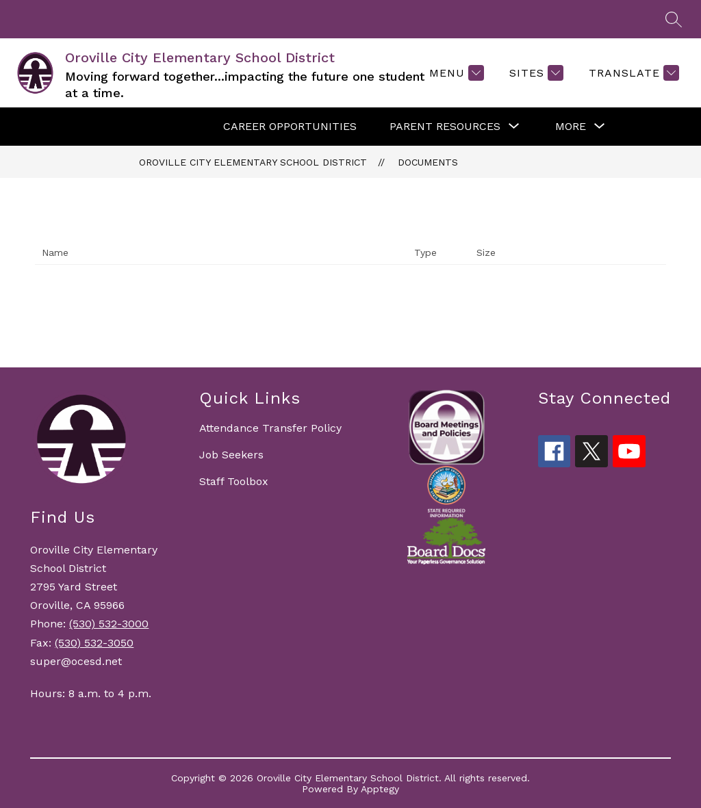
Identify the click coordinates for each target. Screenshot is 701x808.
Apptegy (380, 788)
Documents (428, 162)
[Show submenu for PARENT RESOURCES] (445, 126)
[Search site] (673, 19)
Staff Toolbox (233, 481)
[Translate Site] (632, 72)
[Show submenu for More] (570, 126)
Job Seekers (231, 454)
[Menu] (455, 72)
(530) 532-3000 (109, 623)
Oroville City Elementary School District (253, 162)
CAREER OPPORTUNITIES (290, 126)
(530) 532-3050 (94, 642)
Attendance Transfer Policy (270, 427)
